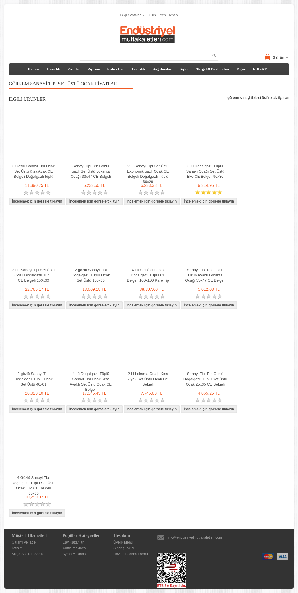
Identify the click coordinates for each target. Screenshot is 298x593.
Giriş (152, 15)
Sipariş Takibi (123, 548)
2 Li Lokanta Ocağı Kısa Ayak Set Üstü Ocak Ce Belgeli (148, 379)
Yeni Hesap (169, 15)
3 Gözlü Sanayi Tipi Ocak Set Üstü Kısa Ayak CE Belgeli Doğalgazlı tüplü (33, 171)
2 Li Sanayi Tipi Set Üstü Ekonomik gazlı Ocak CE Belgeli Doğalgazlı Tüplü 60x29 (148, 174)
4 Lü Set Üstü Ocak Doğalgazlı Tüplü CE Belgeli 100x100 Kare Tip (148, 275)
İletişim (17, 548)
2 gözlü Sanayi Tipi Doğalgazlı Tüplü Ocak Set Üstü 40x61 (33, 379)
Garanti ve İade (24, 542)
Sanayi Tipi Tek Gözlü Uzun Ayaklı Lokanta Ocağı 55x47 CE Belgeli (205, 275)
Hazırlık (53, 69)
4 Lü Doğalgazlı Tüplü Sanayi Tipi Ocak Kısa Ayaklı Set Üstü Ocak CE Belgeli (91, 382)
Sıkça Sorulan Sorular (29, 554)
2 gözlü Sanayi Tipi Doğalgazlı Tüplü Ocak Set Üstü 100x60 (91, 275)
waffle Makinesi (74, 548)
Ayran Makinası (74, 554)
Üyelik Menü (123, 542)
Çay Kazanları (73, 542)
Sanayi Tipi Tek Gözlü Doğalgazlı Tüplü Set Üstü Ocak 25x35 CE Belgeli (205, 379)
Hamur (33, 69)
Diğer (241, 69)
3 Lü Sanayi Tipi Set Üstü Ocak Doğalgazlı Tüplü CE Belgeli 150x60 (33, 275)
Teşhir (184, 69)
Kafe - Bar (115, 69)
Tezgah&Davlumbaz (213, 69)
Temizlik (139, 69)
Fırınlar (74, 69)
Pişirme (94, 69)
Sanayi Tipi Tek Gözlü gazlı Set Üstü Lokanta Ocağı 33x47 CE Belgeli (91, 171)
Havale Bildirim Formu (130, 554)
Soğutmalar (162, 69)
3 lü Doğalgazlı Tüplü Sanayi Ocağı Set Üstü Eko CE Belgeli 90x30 (205, 171)
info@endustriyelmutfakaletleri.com (195, 537)
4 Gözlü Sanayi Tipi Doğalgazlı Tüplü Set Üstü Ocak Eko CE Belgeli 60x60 (34, 485)
